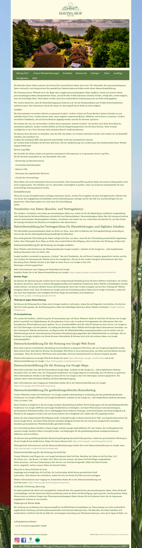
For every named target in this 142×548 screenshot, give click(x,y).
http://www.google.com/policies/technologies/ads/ (36, 448)
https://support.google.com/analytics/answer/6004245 (92, 272)
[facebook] (23, 540)
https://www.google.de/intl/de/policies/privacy (48, 482)
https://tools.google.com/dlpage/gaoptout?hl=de (35, 295)
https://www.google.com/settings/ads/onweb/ (92, 441)
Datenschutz (124, 534)
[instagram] (17, 540)
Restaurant (81, 73)
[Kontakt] (139, 279)
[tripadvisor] (37, 540)
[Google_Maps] (30, 540)
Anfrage (95, 73)
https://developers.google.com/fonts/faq (86, 358)
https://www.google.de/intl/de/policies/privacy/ (34, 386)
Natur (107, 73)
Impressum (114, 534)
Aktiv (34, 78)
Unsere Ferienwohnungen (46, 73)
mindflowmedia (103, 534)
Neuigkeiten (22, 78)
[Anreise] (139, 274)
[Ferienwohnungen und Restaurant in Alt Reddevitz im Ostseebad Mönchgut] (71, 9)
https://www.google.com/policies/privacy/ (63, 361)
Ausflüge (118, 73)
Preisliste (67, 73)
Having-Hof (23, 73)
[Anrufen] (139, 269)
